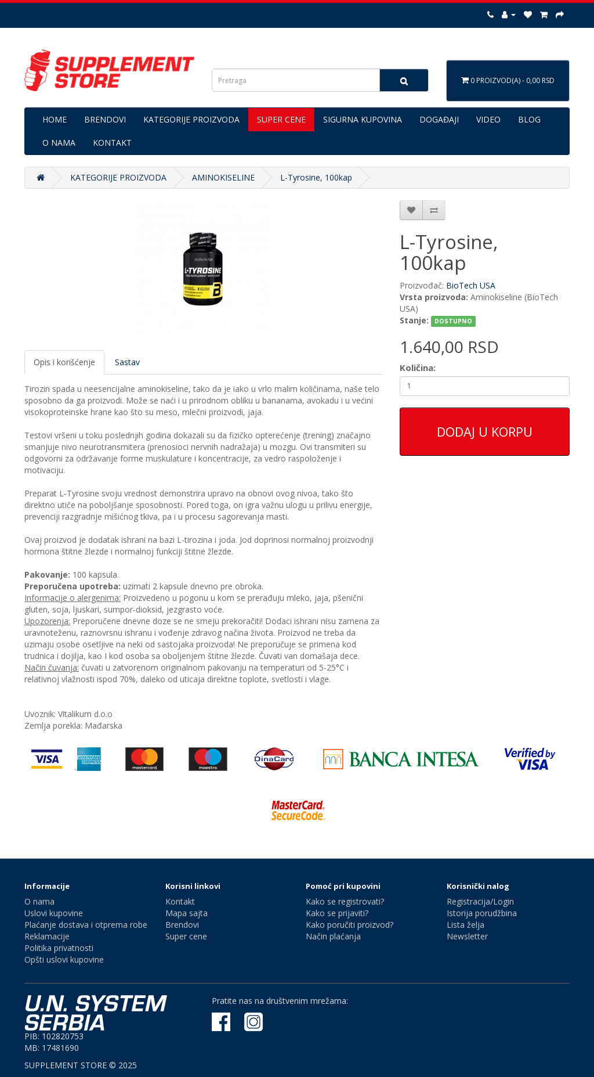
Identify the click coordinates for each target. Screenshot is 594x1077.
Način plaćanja (333, 936)
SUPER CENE (281, 119)
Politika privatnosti (58, 947)
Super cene (186, 936)
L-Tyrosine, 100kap (316, 177)
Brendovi (182, 924)
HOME (54, 119)
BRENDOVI (105, 119)
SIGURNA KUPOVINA (362, 119)
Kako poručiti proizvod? (349, 924)
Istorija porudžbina (482, 912)
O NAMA (58, 142)
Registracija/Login (480, 901)
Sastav (127, 362)
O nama (39, 901)
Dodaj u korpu (485, 431)
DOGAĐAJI (439, 119)
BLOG (529, 119)
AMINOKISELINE (223, 177)
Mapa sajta (186, 912)
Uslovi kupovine (53, 912)
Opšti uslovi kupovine (64, 959)
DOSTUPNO (453, 321)
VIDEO (488, 119)
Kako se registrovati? (345, 901)
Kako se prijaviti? (337, 912)
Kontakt (180, 901)
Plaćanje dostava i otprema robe (85, 924)
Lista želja (465, 924)
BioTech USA (470, 285)
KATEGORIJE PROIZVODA (191, 119)
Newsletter (467, 936)
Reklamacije (47, 936)
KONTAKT (112, 142)
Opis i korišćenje (64, 362)
